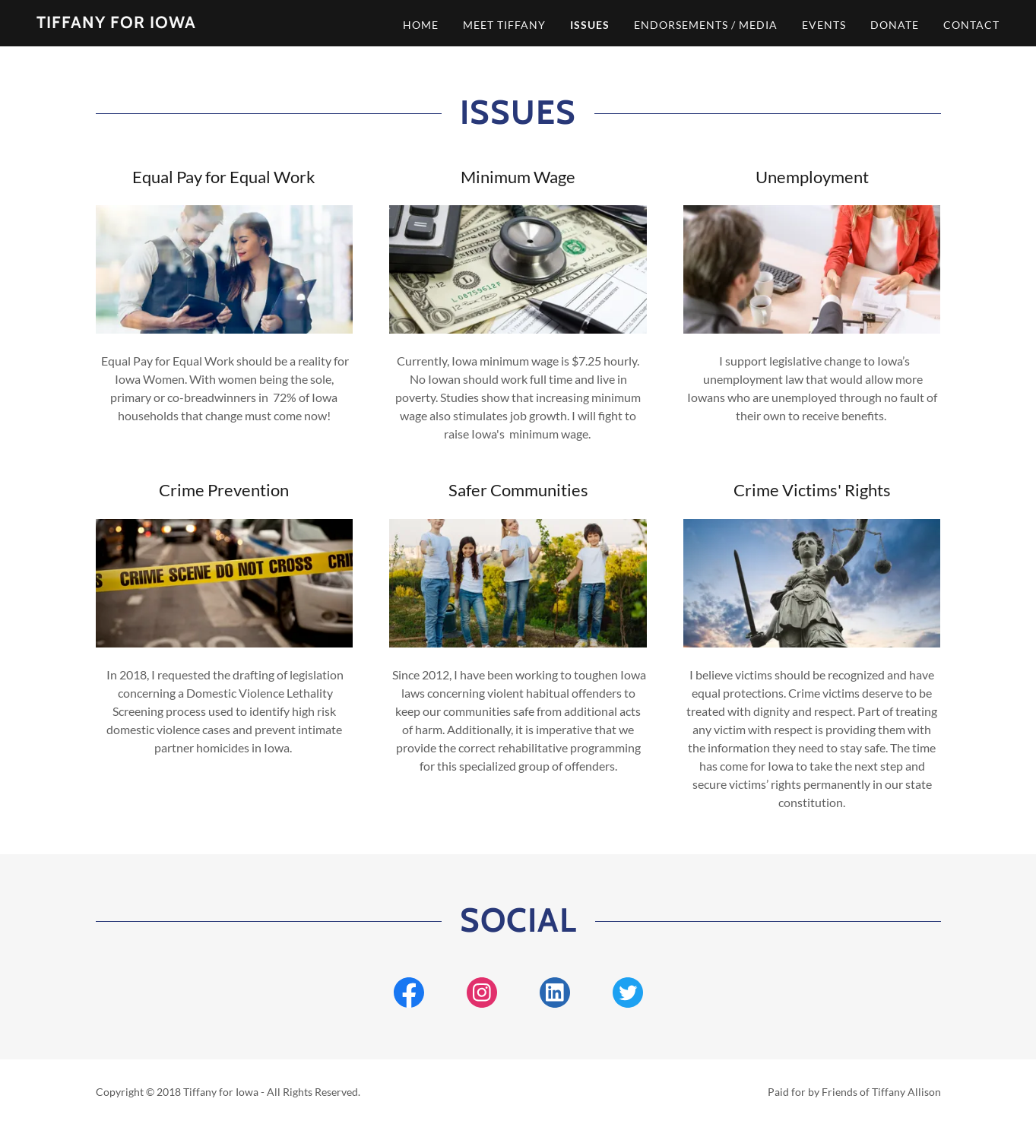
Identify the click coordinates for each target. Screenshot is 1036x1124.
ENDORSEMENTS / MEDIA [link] (706, 24)
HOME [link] (421, 24)
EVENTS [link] (824, 24)
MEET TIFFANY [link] (504, 24)
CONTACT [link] (971, 24)
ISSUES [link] (590, 24)
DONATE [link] (894, 24)
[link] (116, 23)
